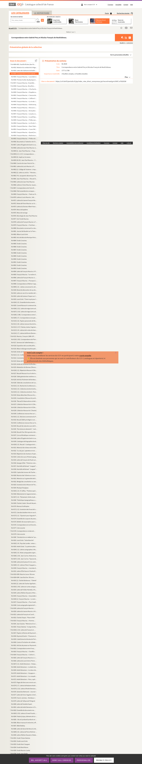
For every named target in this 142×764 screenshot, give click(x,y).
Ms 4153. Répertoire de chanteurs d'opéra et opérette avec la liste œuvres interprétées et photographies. (24, 454)
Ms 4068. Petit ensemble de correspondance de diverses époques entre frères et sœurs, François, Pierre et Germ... (23, 191)
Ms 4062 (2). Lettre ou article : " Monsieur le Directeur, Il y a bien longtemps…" (24, 172)
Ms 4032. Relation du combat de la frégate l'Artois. (24, 67)
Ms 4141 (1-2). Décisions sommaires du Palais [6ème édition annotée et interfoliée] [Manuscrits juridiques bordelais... (24, 417)
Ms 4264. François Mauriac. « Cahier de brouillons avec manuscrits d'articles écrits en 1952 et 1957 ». (23, 655)
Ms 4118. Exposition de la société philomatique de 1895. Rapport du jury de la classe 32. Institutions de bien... (24, 346)
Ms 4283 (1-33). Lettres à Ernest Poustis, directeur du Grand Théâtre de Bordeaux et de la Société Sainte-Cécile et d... (24, 713)
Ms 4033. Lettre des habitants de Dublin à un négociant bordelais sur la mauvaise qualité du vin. (24, 70)
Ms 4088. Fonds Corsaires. (19, 253)
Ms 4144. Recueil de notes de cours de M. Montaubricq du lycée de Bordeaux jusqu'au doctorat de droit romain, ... (24, 426)
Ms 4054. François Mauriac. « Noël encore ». (24, 135)
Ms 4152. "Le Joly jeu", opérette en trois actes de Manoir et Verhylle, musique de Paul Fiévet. (24, 451)
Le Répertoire (41, 13)
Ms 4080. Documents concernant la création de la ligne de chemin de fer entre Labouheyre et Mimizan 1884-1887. (24, 228)
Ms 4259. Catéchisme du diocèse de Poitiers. (24, 639)
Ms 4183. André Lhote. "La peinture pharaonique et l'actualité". (24, 546)
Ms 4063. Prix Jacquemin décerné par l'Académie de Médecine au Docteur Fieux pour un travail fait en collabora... (24, 176)
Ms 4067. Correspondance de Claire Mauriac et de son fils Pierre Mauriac (23, 188)
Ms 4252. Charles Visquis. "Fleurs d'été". (23, 617)
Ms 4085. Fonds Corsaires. (19, 244)
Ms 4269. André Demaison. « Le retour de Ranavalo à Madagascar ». (24, 670)
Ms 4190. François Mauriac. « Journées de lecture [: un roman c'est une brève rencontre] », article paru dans (24, 568)
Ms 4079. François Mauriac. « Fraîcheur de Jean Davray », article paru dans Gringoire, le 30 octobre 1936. (24, 225)
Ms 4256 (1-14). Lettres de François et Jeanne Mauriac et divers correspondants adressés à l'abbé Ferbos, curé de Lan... (23, 630)
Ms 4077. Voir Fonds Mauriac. (20, 219)
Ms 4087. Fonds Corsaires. (19, 250)
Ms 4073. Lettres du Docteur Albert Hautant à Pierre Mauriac (24, 206)
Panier (108, 13)
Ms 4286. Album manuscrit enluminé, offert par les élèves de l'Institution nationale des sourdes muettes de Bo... (24, 723)
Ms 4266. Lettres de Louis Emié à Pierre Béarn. (24, 661)
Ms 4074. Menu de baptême (19, 210)
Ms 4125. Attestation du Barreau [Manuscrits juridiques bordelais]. (24, 367)
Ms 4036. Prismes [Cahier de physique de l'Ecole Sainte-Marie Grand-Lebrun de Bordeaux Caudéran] (24, 80)
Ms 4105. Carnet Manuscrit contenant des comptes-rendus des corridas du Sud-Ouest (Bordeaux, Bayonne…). (24, 305)
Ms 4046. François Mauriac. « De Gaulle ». (23, 111)
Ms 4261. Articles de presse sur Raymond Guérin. (24, 645)
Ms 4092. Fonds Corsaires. (19, 265)
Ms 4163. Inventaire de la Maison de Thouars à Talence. (24, 485)
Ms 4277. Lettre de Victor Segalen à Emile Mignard (24, 695)
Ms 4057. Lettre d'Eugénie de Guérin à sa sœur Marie (24, 145)
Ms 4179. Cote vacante (18, 534)
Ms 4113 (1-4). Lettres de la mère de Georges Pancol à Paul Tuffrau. (24, 330)
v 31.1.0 (129, 143)
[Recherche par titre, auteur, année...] (23, 20)
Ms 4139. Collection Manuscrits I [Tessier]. (24, 410)
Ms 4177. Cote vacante (18, 528)
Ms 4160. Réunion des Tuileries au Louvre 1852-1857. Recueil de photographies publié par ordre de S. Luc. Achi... (24, 475)
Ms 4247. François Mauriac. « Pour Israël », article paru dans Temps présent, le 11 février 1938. (24, 602)
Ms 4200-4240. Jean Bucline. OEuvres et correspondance (23, 577)
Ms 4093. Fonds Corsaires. (19, 268)
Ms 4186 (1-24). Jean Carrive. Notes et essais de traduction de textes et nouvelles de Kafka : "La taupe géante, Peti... (24, 556)
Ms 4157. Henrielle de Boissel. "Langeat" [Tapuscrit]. (24, 466)
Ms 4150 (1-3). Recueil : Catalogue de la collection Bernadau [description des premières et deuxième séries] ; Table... (24, 444)
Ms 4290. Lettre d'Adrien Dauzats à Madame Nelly (24, 735)
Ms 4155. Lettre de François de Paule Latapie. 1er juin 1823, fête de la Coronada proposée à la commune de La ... (24, 460)
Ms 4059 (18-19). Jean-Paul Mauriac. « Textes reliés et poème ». (24, 160)
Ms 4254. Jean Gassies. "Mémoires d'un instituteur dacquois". (24, 624)
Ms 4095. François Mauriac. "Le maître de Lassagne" (24, 274)
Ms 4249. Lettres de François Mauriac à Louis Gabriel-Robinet (23, 608)
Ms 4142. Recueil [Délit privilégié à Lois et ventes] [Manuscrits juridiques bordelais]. (24, 420)
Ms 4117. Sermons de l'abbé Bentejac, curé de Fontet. (24, 342)
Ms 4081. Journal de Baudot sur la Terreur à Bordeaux (24, 231)
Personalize (84, 760)
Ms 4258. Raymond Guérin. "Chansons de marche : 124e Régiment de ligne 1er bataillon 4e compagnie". (24, 636)
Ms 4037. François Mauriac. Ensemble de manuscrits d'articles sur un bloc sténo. (23, 83)
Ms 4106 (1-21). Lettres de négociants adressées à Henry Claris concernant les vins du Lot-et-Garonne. (24, 308)
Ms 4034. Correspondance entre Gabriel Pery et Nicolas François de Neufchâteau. (24, 74)
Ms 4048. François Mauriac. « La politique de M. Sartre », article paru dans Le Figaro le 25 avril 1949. (24, 117)
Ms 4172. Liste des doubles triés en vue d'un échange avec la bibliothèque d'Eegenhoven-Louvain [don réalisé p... (24, 512)
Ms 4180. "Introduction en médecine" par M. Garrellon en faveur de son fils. (24, 537)
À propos (110, 4)
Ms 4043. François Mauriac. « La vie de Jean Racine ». (24, 101)
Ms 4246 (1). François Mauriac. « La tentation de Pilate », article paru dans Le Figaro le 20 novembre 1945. (24, 599)
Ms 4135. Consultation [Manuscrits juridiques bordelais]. (24, 398)
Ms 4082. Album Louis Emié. (19, 234)
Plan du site (46, 143)
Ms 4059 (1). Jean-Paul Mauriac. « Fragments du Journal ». (24, 151)
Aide (131, 4)
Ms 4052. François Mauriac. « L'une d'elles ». (24, 129)
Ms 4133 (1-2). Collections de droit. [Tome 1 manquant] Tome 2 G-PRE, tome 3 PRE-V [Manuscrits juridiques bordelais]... (24, 392)
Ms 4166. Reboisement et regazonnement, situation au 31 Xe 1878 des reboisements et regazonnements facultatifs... (24, 494)
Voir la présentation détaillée (119, 55)
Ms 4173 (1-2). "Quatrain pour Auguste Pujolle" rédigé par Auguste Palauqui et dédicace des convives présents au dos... (24, 515)
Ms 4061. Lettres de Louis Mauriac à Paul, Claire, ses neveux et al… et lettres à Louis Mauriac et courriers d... (23, 166)
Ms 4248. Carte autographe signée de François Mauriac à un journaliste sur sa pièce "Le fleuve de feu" (24, 605)
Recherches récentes (125, 13)
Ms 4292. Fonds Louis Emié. (19, 741)
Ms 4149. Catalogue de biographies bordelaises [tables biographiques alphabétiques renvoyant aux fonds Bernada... (24, 441)
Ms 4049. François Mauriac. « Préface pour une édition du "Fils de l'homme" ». (24, 120)
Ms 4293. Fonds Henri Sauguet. (20, 744)
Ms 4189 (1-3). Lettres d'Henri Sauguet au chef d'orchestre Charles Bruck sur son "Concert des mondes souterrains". (24, 565)
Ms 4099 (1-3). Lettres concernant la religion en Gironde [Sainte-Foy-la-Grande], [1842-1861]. (24, 287)
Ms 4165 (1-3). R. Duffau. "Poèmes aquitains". (24, 491)
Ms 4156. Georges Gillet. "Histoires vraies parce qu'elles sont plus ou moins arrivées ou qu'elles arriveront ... (24, 463)
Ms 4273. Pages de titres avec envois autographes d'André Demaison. (24, 682)
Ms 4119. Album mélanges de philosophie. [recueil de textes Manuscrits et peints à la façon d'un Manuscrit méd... (24, 349)
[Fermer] (112, 352)
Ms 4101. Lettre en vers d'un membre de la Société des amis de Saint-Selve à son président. (24, 293)
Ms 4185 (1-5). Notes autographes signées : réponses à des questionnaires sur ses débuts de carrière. (24, 553)
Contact (125, 4)
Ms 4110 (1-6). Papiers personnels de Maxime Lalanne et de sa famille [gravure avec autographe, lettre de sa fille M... (24, 321)
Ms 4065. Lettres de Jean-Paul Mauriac (23, 182)
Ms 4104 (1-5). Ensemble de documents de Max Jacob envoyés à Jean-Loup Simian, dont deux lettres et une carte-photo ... (24, 302)
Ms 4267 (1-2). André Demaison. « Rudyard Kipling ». (24, 664)
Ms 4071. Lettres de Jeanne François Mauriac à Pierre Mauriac (24, 200)
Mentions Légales (58, 143)
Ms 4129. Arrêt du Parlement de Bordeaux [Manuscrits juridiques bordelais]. (24, 380)
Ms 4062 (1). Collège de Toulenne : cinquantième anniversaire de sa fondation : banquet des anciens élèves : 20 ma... (24, 169)
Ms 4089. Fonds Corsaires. (19, 256)
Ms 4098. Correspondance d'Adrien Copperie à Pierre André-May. (24, 284)
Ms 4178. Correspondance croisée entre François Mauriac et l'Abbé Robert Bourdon (23, 531)
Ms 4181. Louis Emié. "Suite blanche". (22, 540)
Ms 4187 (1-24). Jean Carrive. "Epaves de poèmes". (24, 559)
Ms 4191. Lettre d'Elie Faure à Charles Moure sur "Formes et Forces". (24, 571)
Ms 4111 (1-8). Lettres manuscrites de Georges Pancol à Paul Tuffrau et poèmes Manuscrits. (24, 324)
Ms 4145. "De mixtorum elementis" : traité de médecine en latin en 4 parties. (24, 429)
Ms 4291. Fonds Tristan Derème (20, 738)
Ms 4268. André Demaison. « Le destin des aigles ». (24, 667)
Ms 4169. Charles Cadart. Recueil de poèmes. (24, 503)
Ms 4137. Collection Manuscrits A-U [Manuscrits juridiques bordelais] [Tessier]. (24, 404)
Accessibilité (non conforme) (75, 143)
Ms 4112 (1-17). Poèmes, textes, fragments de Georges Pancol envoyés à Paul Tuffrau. (24, 327)
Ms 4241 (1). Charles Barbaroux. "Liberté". (24, 580)
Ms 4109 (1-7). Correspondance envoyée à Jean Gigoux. (24, 318)
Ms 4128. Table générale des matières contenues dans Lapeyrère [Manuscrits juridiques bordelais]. (24, 376)
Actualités (118, 4)
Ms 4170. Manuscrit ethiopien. (20, 506)
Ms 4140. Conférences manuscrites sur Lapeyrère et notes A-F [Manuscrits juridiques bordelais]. (24, 413)
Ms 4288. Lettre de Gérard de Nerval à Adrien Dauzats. (24, 729)
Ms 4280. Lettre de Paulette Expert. (21, 704)
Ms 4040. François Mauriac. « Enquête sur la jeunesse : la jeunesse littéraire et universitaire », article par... (24, 92)
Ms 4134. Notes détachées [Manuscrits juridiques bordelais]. (24, 395)
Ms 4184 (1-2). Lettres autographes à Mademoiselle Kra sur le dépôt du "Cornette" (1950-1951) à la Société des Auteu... (24, 549)
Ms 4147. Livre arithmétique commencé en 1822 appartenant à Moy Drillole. (24, 435)
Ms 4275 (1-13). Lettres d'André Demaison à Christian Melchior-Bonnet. (24, 689)
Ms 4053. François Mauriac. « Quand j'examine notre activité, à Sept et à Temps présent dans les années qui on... (24, 132)
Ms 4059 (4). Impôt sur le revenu (20, 157)
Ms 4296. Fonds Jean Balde (19, 753)
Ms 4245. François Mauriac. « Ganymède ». (24, 596)
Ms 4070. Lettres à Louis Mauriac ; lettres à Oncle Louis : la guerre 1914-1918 (23, 197)
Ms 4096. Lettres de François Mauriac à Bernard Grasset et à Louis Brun (24, 278)
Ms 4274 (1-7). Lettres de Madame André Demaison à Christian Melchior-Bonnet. (24, 685)
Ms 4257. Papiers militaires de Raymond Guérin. (24, 633)
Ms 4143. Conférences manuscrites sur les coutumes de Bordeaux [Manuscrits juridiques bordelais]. (24, 423)
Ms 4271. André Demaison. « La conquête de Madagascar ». (24, 676)
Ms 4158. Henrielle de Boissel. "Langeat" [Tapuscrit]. (24, 469)
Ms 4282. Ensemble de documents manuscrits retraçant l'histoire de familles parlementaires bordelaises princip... (23, 710)
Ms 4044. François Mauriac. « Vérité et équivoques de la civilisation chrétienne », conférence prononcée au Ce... (24, 104)
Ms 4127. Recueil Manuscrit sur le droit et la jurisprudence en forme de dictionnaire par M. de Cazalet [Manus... (24, 373)
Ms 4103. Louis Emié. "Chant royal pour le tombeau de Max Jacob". (24, 299)
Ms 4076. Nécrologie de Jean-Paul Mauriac (24, 216)
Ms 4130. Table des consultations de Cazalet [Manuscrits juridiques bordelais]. (24, 383)
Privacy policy (104, 760)
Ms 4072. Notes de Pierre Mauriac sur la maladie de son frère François (24, 203)
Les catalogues (20, 12)
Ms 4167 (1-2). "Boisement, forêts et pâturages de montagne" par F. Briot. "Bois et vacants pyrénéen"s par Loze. (24, 497)
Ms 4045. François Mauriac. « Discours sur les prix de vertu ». (24, 108)
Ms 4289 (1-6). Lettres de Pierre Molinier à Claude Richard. (24, 732)
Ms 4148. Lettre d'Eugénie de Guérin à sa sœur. (24, 438)
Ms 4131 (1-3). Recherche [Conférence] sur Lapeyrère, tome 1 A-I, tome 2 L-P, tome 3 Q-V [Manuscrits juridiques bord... (24, 386)
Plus (126, 77)
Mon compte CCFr (91, 4)
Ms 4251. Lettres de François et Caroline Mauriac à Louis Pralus (23, 614)
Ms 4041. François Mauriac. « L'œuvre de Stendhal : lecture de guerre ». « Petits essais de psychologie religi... (24, 95)
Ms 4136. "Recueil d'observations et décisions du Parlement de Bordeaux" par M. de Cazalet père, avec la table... (24, 401)
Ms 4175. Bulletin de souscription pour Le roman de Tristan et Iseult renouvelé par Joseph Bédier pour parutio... (24, 522)
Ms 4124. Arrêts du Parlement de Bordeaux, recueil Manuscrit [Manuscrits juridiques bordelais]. (24, 364)
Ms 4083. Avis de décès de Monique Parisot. (24, 237)
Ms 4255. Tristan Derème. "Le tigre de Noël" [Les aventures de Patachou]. (24, 627)
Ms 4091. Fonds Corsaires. (19, 262)
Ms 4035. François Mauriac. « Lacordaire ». (24, 77)
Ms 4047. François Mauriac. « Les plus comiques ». (24, 114)
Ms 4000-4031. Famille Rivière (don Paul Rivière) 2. (23, 64)
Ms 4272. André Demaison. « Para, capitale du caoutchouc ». (24, 679)
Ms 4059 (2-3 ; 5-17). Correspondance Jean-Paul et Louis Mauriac (23, 154)
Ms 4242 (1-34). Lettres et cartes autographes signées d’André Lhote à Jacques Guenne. (24, 587)
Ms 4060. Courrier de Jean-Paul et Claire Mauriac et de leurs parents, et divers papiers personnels (23, 163)
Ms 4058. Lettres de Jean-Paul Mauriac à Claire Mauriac (24, 148)
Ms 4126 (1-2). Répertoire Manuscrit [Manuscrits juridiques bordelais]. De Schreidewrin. (24, 370)
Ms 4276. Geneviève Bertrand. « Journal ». (23, 692)
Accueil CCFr (13, 28)
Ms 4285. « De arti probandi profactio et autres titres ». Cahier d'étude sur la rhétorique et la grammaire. (24, 719)
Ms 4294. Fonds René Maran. (19, 747)
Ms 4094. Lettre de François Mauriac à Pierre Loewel (24, 271)
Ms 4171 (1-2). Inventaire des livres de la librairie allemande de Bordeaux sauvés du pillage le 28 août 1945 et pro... (24, 509)
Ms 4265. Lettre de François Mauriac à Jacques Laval (24, 658)
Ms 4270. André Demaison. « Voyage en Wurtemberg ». (24, 673)
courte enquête (85, 355)
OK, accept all (39, 760)
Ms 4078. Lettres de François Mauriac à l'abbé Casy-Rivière (24, 222)
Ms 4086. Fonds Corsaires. (19, 247)
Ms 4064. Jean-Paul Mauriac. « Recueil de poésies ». (24, 179)
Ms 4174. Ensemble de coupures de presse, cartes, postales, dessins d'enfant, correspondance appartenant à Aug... (24, 519)
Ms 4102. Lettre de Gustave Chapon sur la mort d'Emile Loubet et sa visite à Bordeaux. (24, 296)
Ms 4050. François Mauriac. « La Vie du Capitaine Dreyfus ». (24, 123)
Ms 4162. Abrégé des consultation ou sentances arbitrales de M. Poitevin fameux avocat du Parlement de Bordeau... (24, 481)
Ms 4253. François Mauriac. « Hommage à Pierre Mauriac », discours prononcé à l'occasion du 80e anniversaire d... (23, 621)
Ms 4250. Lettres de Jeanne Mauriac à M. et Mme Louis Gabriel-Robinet (24, 611)
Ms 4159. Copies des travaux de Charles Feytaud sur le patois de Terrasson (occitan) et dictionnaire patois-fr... (24, 472)
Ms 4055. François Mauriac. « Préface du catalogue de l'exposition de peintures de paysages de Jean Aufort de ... (24, 138)
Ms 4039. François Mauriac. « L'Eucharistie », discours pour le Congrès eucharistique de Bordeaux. (24, 89)
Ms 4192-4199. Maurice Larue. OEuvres (23, 574)
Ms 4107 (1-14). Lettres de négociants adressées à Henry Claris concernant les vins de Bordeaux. (24, 312)
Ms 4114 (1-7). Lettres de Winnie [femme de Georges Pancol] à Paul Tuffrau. (24, 333)
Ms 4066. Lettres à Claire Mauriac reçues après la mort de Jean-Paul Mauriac (24, 185)
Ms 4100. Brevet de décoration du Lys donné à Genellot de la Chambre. (24, 290)
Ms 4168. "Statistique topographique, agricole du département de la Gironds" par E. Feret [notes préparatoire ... (24, 500)
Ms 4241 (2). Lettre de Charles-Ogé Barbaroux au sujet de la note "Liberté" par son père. (24, 583)
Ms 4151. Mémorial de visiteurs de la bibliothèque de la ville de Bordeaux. (24, 447)
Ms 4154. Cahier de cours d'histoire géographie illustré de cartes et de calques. (24, 457)
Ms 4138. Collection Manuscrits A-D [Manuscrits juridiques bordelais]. (24, 407)
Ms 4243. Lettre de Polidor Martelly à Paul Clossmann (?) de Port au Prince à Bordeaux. (24, 590)
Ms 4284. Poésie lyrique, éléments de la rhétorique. (24, 716)
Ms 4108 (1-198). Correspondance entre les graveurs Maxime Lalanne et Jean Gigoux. (24, 315)
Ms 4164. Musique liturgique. (20, 488)
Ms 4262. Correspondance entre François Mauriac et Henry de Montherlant (23, 648)
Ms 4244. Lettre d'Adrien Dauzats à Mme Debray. (24, 593)
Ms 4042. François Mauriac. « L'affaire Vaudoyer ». (24, 98)
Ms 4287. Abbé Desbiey (18, 726)
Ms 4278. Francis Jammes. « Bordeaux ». (23, 698)
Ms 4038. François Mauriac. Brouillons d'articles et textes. (23, 86)
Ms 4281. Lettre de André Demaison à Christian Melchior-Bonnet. (24, 707)
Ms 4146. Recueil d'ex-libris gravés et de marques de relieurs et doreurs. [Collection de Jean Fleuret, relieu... (24, 432)
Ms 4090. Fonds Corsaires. (19, 259)
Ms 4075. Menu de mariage (19, 213)
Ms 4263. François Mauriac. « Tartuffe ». (23, 651)
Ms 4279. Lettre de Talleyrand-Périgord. (23, 701)
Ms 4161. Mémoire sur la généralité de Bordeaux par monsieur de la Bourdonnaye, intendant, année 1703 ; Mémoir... (24, 478)
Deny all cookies (62, 760)
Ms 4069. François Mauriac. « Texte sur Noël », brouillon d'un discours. (24, 194)
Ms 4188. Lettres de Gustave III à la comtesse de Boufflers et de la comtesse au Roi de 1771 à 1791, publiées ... (24, 562)
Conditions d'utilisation (94, 143)
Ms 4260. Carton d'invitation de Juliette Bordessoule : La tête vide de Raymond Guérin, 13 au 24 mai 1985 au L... (24, 642)
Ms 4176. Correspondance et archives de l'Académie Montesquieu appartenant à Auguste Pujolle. (24, 525)
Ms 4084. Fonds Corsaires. (19, 240)
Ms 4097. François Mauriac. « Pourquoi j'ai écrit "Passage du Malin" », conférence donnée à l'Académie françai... (24, 281)
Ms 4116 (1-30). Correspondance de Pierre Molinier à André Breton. (24, 339)
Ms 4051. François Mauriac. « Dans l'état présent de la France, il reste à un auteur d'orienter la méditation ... (24, 126)
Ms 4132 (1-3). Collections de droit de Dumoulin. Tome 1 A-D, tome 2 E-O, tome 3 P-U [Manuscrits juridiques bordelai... (24, 389)
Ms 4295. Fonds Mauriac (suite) (20, 750)
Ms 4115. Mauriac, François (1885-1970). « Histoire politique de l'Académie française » (23, 336)
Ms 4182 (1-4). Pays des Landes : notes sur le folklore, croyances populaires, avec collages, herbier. (24, 543)
